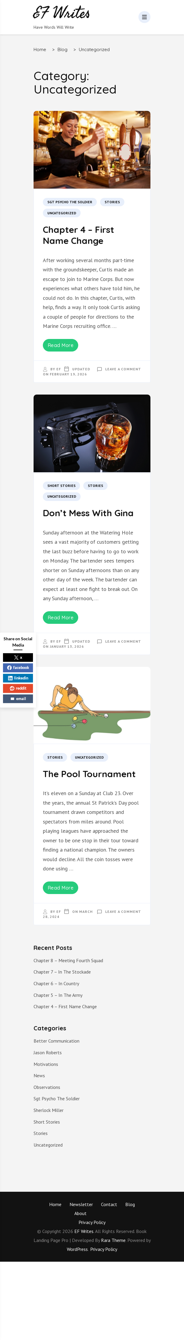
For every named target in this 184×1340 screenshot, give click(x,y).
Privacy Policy (92, 1222)
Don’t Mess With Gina (88, 513)
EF (58, 369)
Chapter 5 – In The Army (58, 995)
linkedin (18, 678)
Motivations (46, 1064)
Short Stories (61, 485)
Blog (130, 1204)
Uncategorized (61, 213)
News (39, 1075)
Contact (109, 1204)
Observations (47, 1087)
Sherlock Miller (49, 1110)
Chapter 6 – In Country (56, 983)
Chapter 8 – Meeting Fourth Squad (68, 960)
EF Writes (83, 1231)
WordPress (77, 1249)
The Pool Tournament (89, 774)
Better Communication (56, 1041)
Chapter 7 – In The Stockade (62, 972)
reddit (18, 688)
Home (55, 1204)
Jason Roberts (48, 1052)
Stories (112, 202)
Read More (61, 345)
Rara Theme (113, 1240)
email (18, 698)
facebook (18, 667)
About (80, 1213)
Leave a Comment (123, 369)
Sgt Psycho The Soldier (69, 202)
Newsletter (81, 1204)
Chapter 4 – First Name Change (78, 235)
